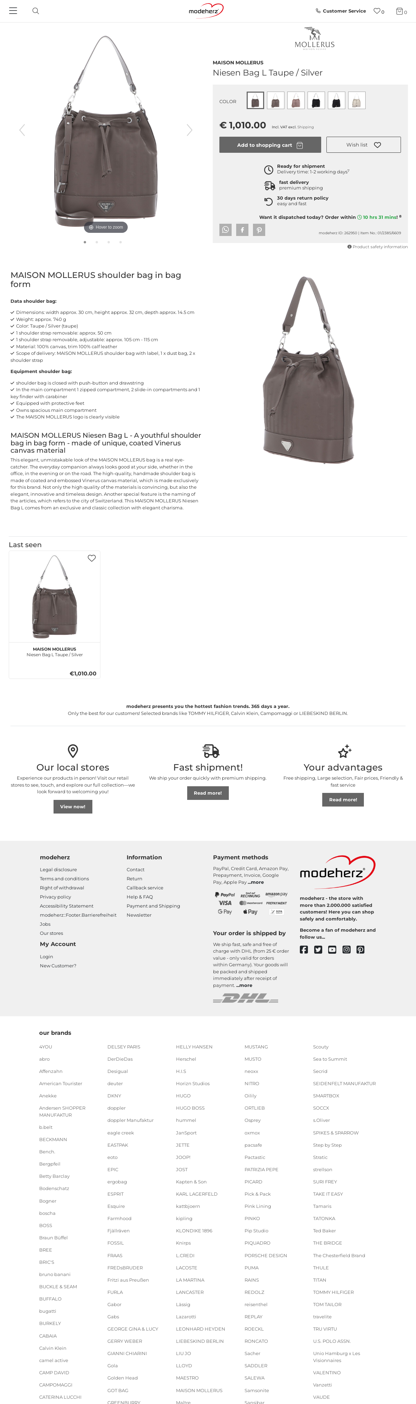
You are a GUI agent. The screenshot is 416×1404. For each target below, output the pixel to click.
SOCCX (321, 1108)
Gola (112, 1365)
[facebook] (307, 950)
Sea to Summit (330, 1059)
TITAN (319, 1279)
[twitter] (321, 950)
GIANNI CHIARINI (127, 1353)
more (257, 882)
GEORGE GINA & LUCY (132, 1329)
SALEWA (255, 1378)
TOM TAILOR (327, 1304)
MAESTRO (187, 1378)
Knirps (183, 1243)
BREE (45, 1250)
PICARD (253, 1181)
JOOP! (183, 1157)
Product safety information (377, 246)
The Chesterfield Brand (339, 1255)
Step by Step (327, 1144)
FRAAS (114, 1255)
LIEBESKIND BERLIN (200, 1341)
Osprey (253, 1120)
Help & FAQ (140, 897)
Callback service (145, 887)
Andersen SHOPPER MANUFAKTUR (62, 1111)
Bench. (47, 1151)
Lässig (183, 1304)
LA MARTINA (190, 1279)
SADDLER (256, 1365)
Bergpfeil (50, 1164)
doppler (116, 1108)
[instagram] (350, 950)
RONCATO (256, 1341)
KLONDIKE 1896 (194, 1230)
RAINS (252, 1279)
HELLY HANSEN (194, 1047)
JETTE (183, 1144)
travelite (322, 1316)
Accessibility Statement (66, 906)
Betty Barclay (54, 1176)
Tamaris (322, 1206)
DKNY (114, 1095)
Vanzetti (322, 1385)
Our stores (51, 933)
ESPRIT (115, 1194)
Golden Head (122, 1378)
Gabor (114, 1304)
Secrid (320, 1071)
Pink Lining (258, 1206)
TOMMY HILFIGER (333, 1292)
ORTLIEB (255, 1108)
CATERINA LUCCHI (60, 1397)
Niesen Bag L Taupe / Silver (55, 651)
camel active (53, 1360)
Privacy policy (55, 897)
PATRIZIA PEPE (261, 1169)
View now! (72, 806)
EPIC (112, 1169)
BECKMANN (53, 1139)
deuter (115, 1083)
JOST (182, 1169)
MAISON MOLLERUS (238, 62)
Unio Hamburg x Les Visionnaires (336, 1357)
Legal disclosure (58, 869)
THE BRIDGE (327, 1243)
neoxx (251, 1071)
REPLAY (253, 1316)
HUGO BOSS (190, 1108)
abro (44, 1059)
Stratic (320, 1157)
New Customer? (58, 965)
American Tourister (60, 1083)
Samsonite (257, 1390)
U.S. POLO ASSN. (332, 1341)
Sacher (252, 1353)
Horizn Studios (193, 1083)
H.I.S (181, 1071)
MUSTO (253, 1059)
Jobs (45, 924)
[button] (363, 145)
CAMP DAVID (54, 1372)
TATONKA (324, 1218)
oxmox (252, 1132)
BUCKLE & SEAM (58, 1286)
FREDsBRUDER (125, 1267)
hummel (186, 1120)
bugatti (47, 1311)
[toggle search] (34, 11)
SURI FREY (325, 1181)
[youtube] (335, 950)
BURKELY (50, 1323)
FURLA (115, 1292)
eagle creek (120, 1132)
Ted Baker (324, 1230)
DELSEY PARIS (123, 1047)
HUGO (183, 1095)
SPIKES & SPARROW (336, 1132)
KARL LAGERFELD (197, 1194)
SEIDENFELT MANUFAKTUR (344, 1083)
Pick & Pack (258, 1194)
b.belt (45, 1127)
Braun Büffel (53, 1237)
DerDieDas (120, 1059)
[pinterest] (364, 950)
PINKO (252, 1218)
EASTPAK (117, 1144)
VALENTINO (327, 1372)
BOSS (45, 1225)
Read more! (208, 793)
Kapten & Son (191, 1181)
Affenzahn (51, 1071)
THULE (321, 1267)
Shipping (305, 127)
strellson (322, 1169)
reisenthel (256, 1304)
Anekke (48, 1095)
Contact (135, 869)
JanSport (186, 1132)
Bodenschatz (54, 1188)
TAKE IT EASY (328, 1194)
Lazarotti (186, 1316)
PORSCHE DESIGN (266, 1255)
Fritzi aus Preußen (128, 1279)
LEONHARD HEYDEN (200, 1329)
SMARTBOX (326, 1095)
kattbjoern (188, 1206)
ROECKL (254, 1329)
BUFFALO (50, 1299)
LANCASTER (190, 1292)
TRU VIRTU (325, 1329)
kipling (184, 1218)
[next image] (189, 130)
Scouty (321, 1047)
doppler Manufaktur (130, 1120)
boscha (47, 1213)
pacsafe (253, 1144)
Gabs (113, 1316)
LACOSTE (186, 1267)
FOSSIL (115, 1243)
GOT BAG (117, 1390)
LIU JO (183, 1353)
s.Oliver (321, 1120)
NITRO (252, 1083)
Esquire (116, 1206)
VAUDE (321, 1397)
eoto (112, 1157)
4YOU (45, 1047)
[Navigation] (14, 11)
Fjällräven (118, 1230)
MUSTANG (256, 1047)
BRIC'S (46, 1262)
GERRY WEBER (124, 1341)
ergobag (117, 1181)
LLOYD (184, 1365)
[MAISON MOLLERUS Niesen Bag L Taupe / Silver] (54, 596)
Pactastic (255, 1157)
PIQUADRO (257, 1243)
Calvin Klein (52, 1348)
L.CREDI (185, 1255)
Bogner (47, 1200)
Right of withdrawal (62, 887)
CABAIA (48, 1335)
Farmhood (119, 1218)
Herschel (186, 1059)
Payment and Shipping (153, 906)
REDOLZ (254, 1292)
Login (46, 956)
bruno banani (55, 1274)
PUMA (252, 1267)
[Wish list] (379, 11)
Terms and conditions (64, 878)
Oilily (250, 1095)
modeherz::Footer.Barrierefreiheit (78, 915)
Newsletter (139, 915)
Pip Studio (256, 1230)
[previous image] (22, 130)
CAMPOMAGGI (55, 1385)
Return (134, 878)
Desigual (117, 1071)
